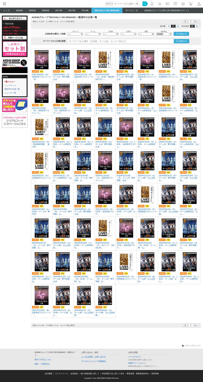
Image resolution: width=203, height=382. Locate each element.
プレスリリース (61, 373)
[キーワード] (127, 3)
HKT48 (58, 10)
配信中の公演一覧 (12, 89)
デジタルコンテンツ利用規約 (94, 361)
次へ (196, 21)
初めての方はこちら (43, 359)
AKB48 (19, 10)
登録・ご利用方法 (42, 364)
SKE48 (32, 10)
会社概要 (48, 373)
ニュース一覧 (10, 93)
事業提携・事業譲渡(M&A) (138, 373)
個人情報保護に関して (90, 373)
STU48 (85, 10)
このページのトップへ (191, 345)
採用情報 (155, 373)
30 (169, 26)
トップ (6, 10)
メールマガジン (134, 357)
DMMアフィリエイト (137, 363)
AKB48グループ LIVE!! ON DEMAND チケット (166, 10)
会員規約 (74, 373)
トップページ (10, 85)
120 (177, 26)
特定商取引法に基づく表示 (113, 373)
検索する (183, 41)
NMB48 (45, 10)
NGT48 (71, 10)
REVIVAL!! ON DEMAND (107, 10)
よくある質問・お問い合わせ (94, 357)
